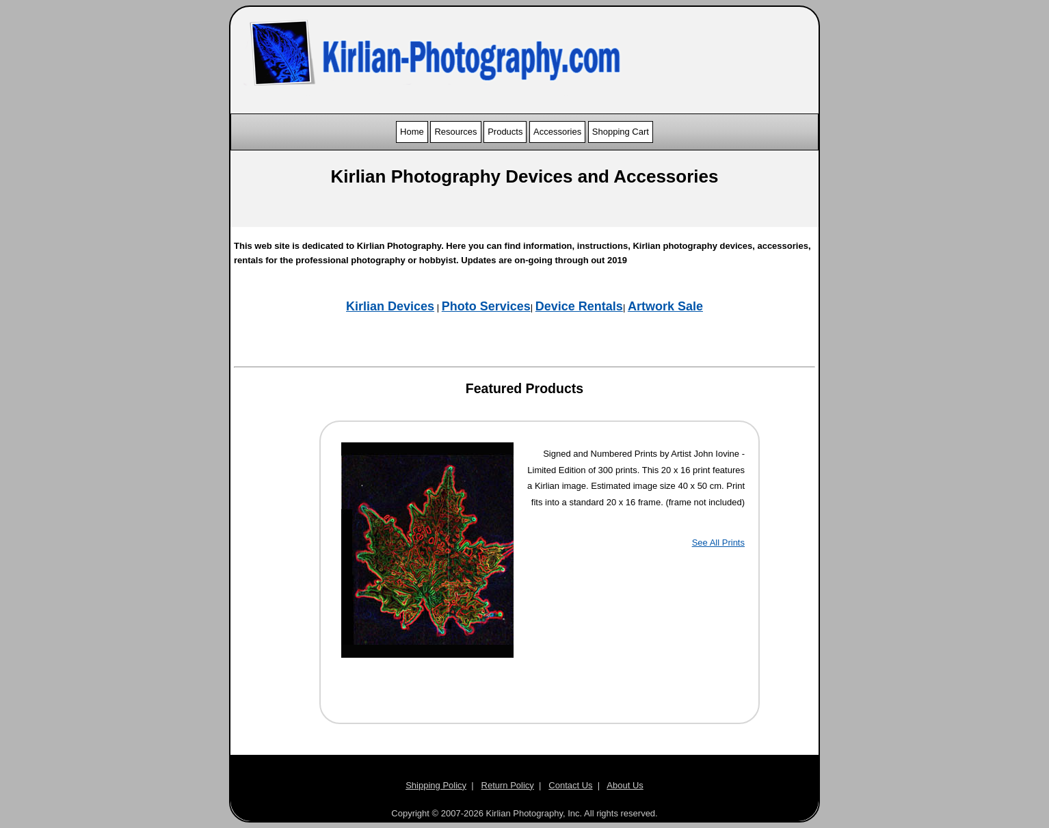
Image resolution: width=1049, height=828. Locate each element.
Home (412, 131)
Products (505, 131)
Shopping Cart (620, 131)
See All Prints (718, 542)
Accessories (557, 131)
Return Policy (507, 785)
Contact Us (570, 785)
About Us (625, 785)
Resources (455, 131)
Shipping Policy (436, 785)
